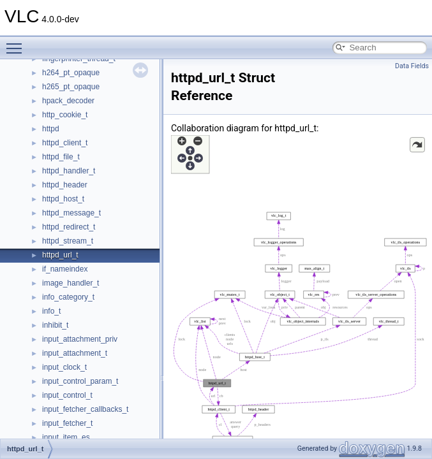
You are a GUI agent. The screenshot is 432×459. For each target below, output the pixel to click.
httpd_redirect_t (68, 226)
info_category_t (68, 297)
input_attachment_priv (79, 339)
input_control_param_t (80, 381)
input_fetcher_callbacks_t (85, 409)
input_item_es (66, 437)
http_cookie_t (64, 114)
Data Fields (412, 66)
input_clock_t (64, 367)
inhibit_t (55, 325)
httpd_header (64, 184)
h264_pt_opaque (71, 72)
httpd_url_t (60, 255)
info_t (51, 311)
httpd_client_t (64, 142)
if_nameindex (64, 269)
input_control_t (67, 395)
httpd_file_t (61, 156)
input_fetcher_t (67, 423)
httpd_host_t (63, 198)
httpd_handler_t (68, 170)
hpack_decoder (68, 100)
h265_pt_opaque (71, 86)
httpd (50, 128)
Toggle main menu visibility (17, 42)
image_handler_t (70, 283)
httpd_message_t (71, 212)
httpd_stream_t (67, 241)
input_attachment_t (74, 353)
